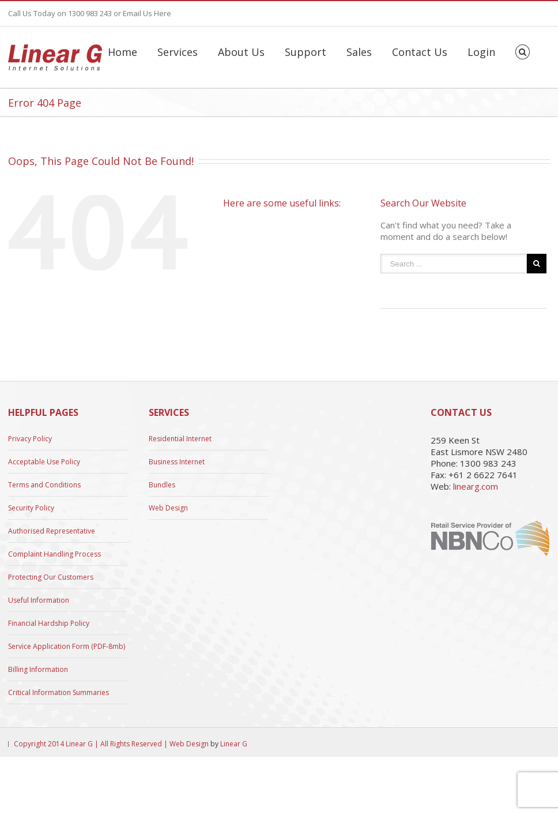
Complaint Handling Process (54, 554)
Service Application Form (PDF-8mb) (66, 646)
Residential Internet (180, 439)
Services (177, 52)
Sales (359, 52)
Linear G (233, 744)
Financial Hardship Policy (48, 623)
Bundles (162, 485)
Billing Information (38, 669)
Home (122, 52)
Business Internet (177, 462)
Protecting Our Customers (50, 577)
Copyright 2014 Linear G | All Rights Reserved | (91, 744)
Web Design (168, 508)
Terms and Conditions (44, 485)
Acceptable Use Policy (44, 462)
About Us (241, 52)
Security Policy (31, 508)
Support (305, 52)
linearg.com (475, 486)
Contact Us (419, 52)
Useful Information (38, 600)
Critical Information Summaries (58, 692)
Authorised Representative (51, 531)
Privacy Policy (30, 439)
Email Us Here (147, 13)
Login (481, 52)
